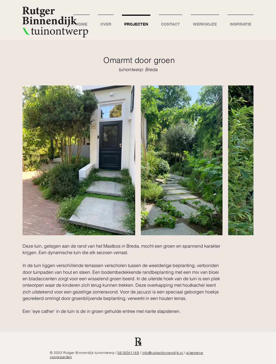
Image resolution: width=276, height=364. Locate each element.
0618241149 (128, 353)
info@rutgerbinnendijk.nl (162, 353)
